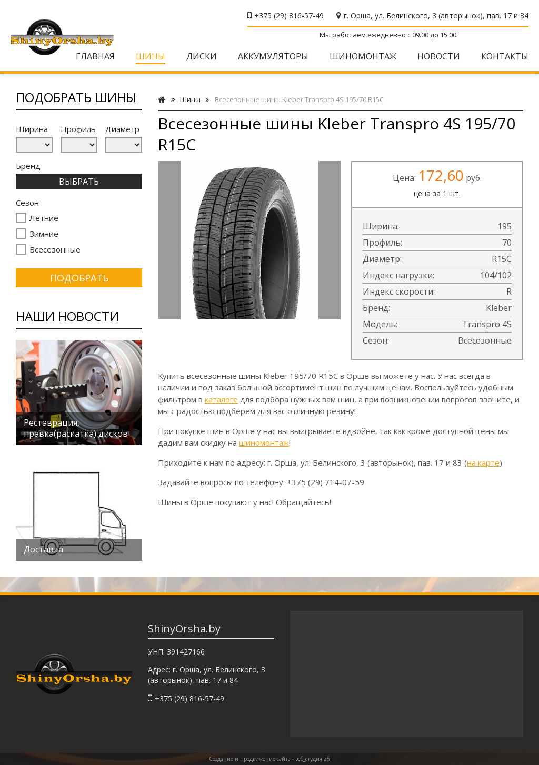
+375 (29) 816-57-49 (289, 16)
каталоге (221, 399)
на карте (483, 462)
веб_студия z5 (312, 758)
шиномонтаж (264, 442)
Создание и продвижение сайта (250, 758)
